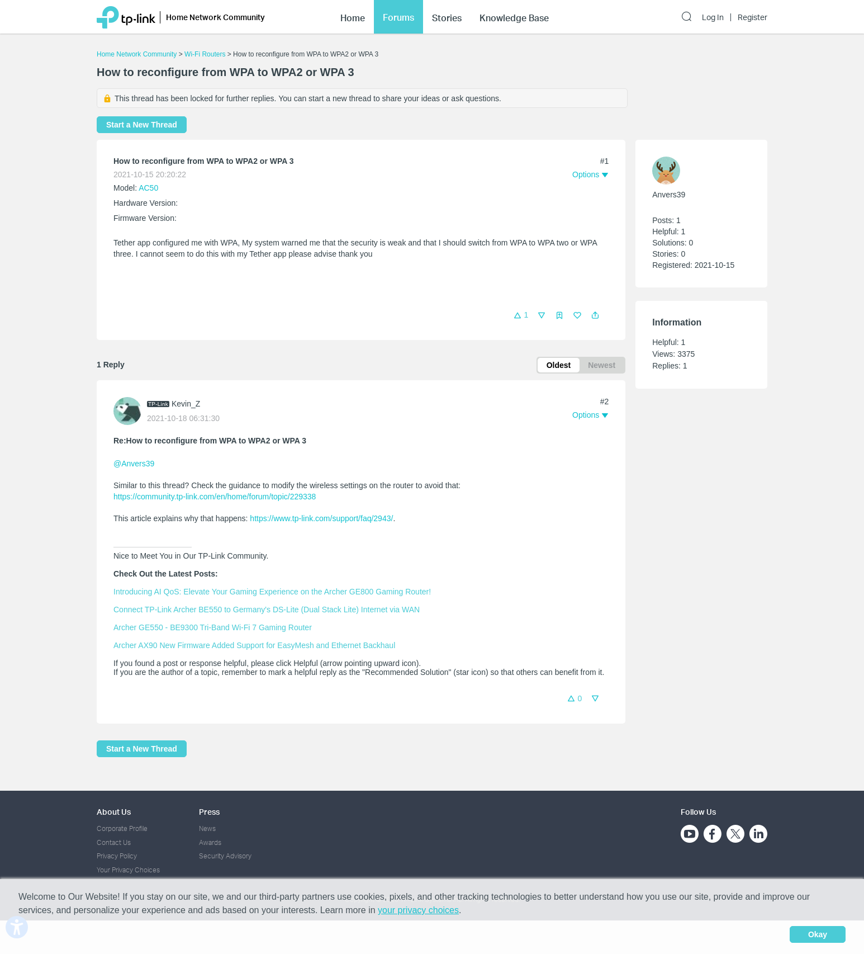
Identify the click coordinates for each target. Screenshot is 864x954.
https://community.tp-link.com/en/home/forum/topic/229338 (214, 496)
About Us (114, 811)
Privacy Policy (117, 856)
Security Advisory (225, 856)
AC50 (148, 187)
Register (752, 17)
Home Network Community (137, 54)
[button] (595, 315)
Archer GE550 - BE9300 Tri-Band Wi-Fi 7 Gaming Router (212, 627)
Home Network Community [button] (215, 17)
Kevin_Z (186, 403)
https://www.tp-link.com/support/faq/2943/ (321, 518)
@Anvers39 (133, 463)
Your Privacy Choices (128, 870)
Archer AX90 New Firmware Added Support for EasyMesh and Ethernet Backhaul (254, 645)
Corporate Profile (122, 828)
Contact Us (114, 842)
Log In (713, 17)
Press (209, 811)
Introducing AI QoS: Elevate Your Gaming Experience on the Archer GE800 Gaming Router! (272, 591)
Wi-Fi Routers (205, 54)
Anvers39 (668, 194)
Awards (210, 842)
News (207, 828)
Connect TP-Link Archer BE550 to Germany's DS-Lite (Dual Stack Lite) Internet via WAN (266, 609)
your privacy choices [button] (418, 910)
